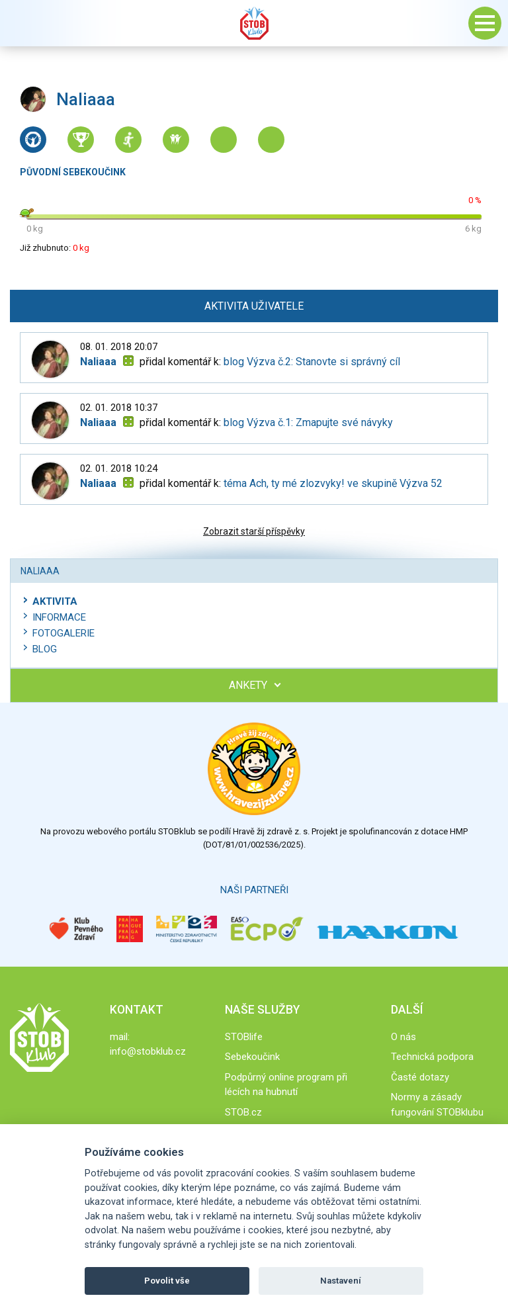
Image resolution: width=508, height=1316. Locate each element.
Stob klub (254, 23)
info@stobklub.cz (148, 1051)
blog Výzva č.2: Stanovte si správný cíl (312, 361)
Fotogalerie (63, 633)
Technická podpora (432, 1057)
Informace (59, 617)
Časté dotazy (420, 1077)
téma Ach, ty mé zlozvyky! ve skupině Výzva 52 (333, 483)
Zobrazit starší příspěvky (254, 531)
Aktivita (54, 601)
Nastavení (340, 1281)
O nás (403, 1037)
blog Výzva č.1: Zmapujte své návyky (308, 422)
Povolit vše (167, 1281)
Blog (44, 649)
